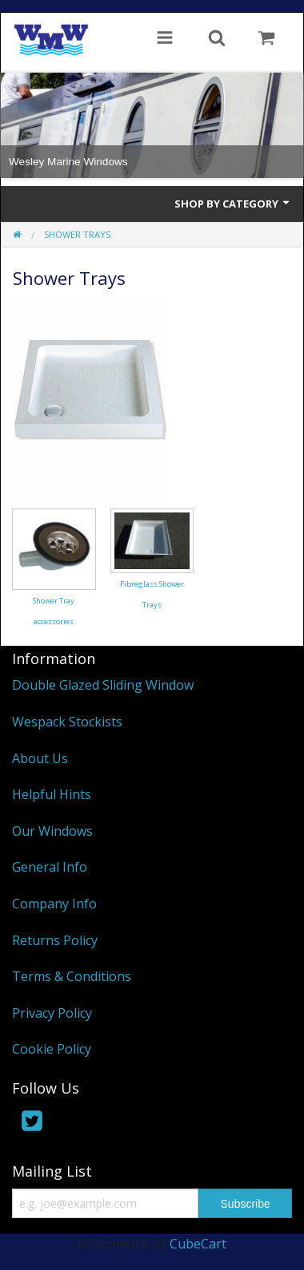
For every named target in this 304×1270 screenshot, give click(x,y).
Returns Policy (55, 940)
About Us (40, 758)
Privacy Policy (52, 1013)
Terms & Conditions (71, 976)
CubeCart (198, 1243)
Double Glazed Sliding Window (103, 685)
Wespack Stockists (67, 721)
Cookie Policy (51, 1049)
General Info (49, 867)
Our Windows (52, 831)
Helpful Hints (51, 794)
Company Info (54, 903)
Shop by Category (232, 203)
